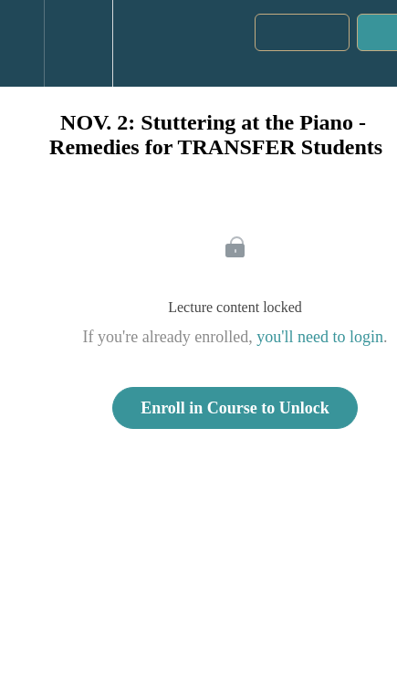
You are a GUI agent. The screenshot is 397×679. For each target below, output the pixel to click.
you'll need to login (319, 337)
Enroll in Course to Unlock (235, 408)
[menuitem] (78, 43)
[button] (22, 43)
